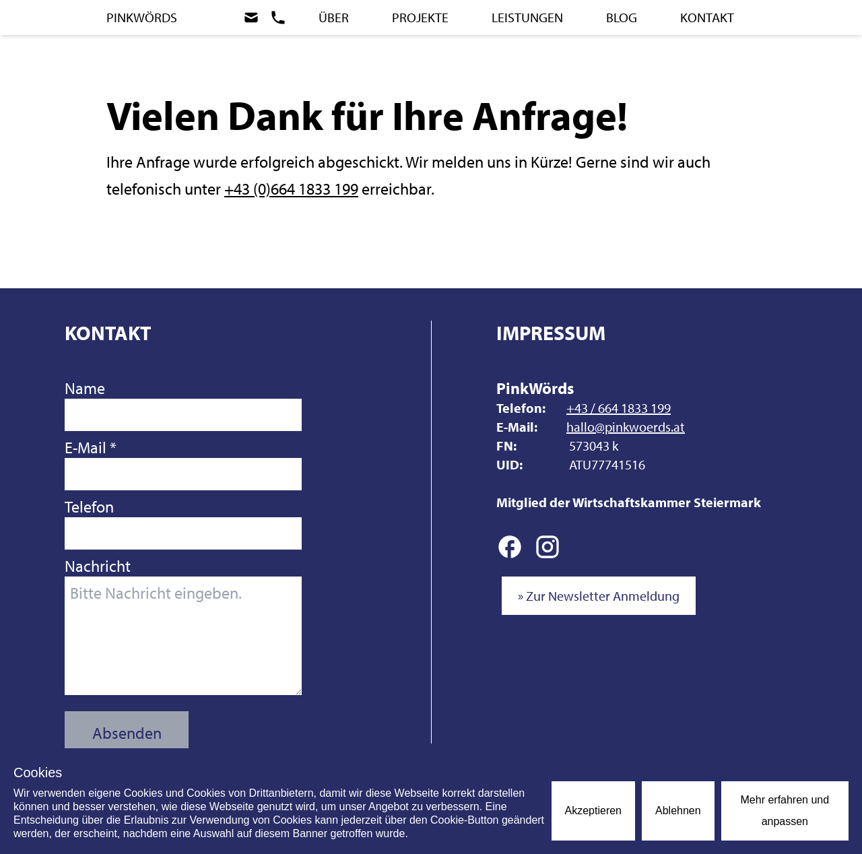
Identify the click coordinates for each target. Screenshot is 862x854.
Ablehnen (678, 810)
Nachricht (183, 625)
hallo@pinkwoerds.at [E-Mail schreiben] (625, 426)
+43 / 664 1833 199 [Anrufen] (618, 407)
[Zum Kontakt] (270, 17)
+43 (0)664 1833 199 (291, 188)
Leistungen (527, 17)
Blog (621, 17)
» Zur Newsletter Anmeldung (598, 595)
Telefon (183, 523)
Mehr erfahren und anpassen (785, 810)
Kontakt (707, 17)
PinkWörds (141, 17)
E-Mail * (183, 463)
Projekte (420, 17)
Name (183, 404)
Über (334, 17)
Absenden (127, 733)
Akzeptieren (593, 810)
